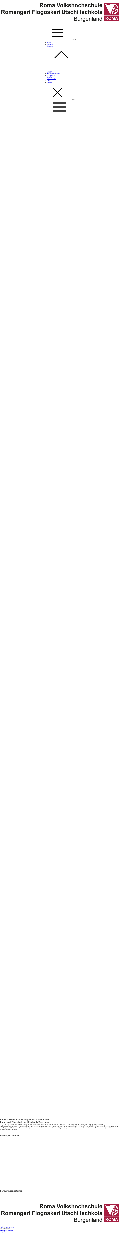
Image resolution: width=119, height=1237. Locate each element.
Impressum (10, 1227)
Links (48, 80)
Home (49, 42)
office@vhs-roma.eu (6, 1230)
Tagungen (61, 53)
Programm (50, 44)
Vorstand (49, 82)
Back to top (3, 1227)
